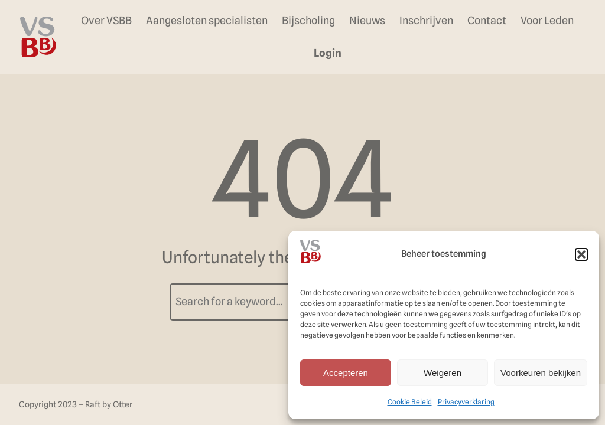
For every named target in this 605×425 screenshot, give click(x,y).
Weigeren (442, 373)
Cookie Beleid (410, 401)
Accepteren (345, 373)
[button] (581, 254)
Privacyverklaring (466, 401)
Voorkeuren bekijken (540, 373)
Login (327, 53)
